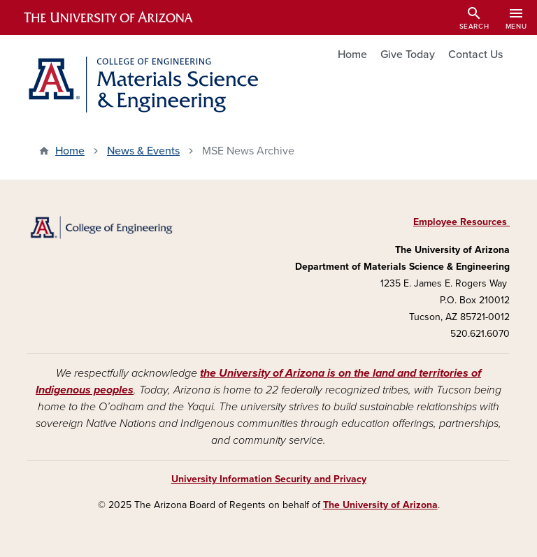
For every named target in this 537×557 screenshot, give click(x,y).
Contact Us (475, 55)
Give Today (407, 55)
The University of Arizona (380, 505)
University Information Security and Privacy (268, 479)
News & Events (143, 151)
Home (352, 55)
